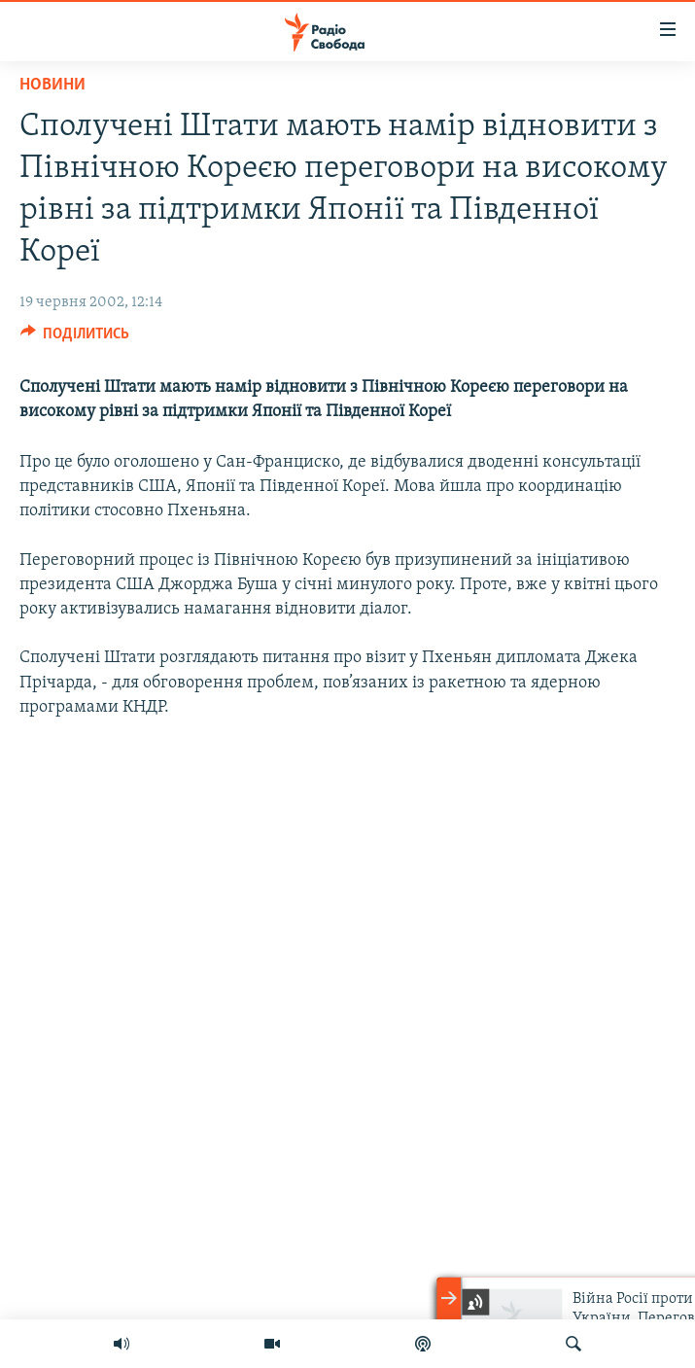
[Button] (75, 338)
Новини (52, 85)
